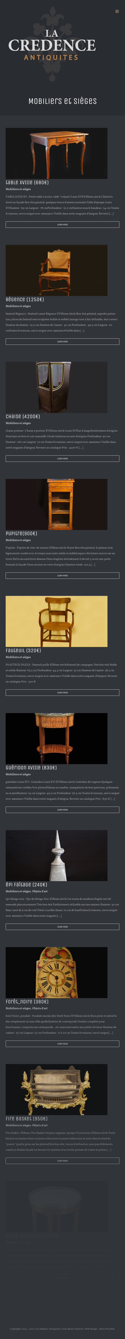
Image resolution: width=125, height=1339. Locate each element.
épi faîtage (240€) (26, 885)
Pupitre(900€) (21, 533)
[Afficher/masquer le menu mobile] (117, 11)
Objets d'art (40, 891)
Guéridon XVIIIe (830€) (31, 768)
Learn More (62, 224)
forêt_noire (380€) (27, 1002)
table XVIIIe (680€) (27, 182)
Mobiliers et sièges (18, 189)
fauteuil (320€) (23, 650)
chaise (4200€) (23, 416)
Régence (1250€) (25, 299)
